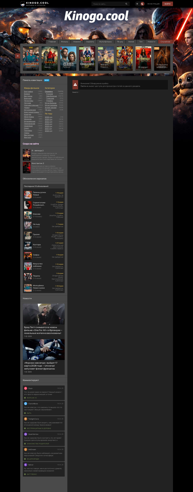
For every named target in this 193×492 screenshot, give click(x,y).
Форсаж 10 (30, 398)
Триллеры (28, 130)
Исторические (30, 110)
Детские (27, 103)
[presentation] (17, 61)
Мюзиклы (28, 119)
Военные (28, 98)
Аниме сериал (50, 108)
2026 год (48, 117)
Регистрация (154, 4)
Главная (52, 41)
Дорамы (49, 101)
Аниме (131, 41)
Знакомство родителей (36, 444)
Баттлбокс (30, 474)
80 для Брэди (31, 459)
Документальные (31, 105)
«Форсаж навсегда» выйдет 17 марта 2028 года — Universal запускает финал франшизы (40, 365)
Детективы (28, 101)
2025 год (48, 119)
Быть (27, 413)
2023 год (48, 124)
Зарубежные (51, 96)
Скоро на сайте (31, 143)
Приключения (29, 124)
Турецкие (50, 98)
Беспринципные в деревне (37, 428)
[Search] (126, 4)
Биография (28, 91)
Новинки (77, 41)
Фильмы (64, 41)
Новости (151, 41)
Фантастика (29, 135)
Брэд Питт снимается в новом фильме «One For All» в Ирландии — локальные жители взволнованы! (43, 330)
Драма (26, 108)
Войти (167, 4)
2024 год (48, 122)
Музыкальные (29, 121)
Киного (75, 92)
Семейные (28, 126)
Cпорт (26, 128)
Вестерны (28, 96)
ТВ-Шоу (48, 110)
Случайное (165, 41)
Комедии (27, 114)
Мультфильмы (105, 41)
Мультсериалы (51, 105)
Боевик (27, 94)
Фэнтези (27, 137)
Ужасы (26, 133)
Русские (49, 94)
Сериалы (90, 41)
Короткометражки (31, 112)
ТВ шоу (120, 41)
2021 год (48, 129)
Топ (140, 41)
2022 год (48, 126)
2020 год (48, 131)
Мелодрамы (29, 117)
